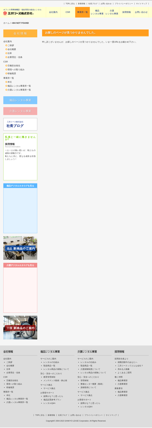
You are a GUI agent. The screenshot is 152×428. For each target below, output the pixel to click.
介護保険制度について (90, 370)
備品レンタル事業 (97, 12)
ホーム (6, 23)
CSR (68, 12)
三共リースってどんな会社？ (130, 366)
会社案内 (53, 12)
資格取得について (88, 388)
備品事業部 (122, 381)
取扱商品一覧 (49, 366)
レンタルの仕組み (51, 363)
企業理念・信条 (15, 57)
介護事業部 (122, 384)
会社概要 (12, 49)
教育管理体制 (49, 377)
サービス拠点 (49, 389)
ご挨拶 (11, 45)
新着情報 (81, 4)
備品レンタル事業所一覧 (19, 86)
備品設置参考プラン (52, 400)
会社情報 (8, 352)
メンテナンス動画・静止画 (55, 381)
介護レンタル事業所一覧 (19, 90)
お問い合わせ (106, 4)
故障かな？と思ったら (53, 397)
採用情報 (126, 12)
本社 (10, 82)
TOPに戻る (70, 4)
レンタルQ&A (49, 404)
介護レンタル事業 (112, 12)
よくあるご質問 (124, 373)
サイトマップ (141, 4)
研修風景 (12, 73)
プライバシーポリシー (124, 4)
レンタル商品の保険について (56, 370)
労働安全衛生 (14, 66)
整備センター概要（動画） (92, 384)
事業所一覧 (82, 12)
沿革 (10, 53)
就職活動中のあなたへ (127, 363)
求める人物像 (123, 370)
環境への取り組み (16, 69)
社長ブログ (92, 4)
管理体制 (84, 381)
